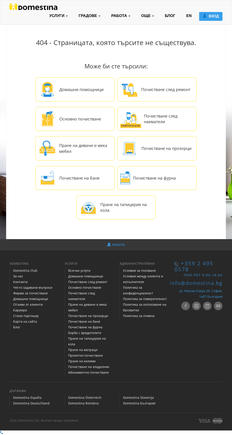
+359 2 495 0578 (193, 266)
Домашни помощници (81, 89)
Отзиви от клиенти (28, 304)
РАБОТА (116, 245)
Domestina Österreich (85, 397)
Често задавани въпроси (32, 287)
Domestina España (27, 397)
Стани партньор (26, 316)
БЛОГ (170, 16)
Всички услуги (79, 270)
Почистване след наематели (160, 119)
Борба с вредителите (84, 333)
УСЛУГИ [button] (58, 16)
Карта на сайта (25, 321)
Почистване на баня (79, 178)
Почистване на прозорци (166, 148)
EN (189, 16)
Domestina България (139, 403)
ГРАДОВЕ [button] (89, 16)
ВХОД (211, 16)
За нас (18, 276)
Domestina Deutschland (31, 403)
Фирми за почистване (30, 293)
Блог (16, 327)
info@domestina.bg (196, 283)
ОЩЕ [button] (147, 16)
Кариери (20, 310)
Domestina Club (25, 270)
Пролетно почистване (85, 355)
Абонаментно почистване (88, 372)
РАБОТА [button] (120, 16)
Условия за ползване (139, 270)
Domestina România (83, 403)
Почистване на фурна (154, 178)
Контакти (20, 282)
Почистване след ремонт (165, 89)
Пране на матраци (82, 350)
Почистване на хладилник (88, 367)
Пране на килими (82, 361)
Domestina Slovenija (138, 397)
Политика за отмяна (139, 316)
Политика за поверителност (145, 299)
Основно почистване (80, 119)
